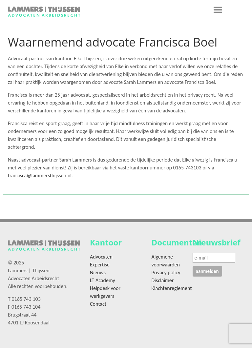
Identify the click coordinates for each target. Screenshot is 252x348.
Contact (98, 304)
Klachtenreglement (172, 288)
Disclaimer (163, 280)
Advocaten (101, 257)
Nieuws (98, 272)
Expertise (100, 264)
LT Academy (102, 280)
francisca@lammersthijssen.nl (40, 175)
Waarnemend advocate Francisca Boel (112, 42)
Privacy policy (166, 272)
